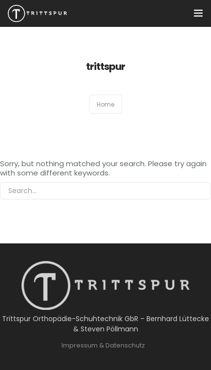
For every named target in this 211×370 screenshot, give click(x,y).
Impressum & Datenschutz (103, 345)
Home (105, 104)
